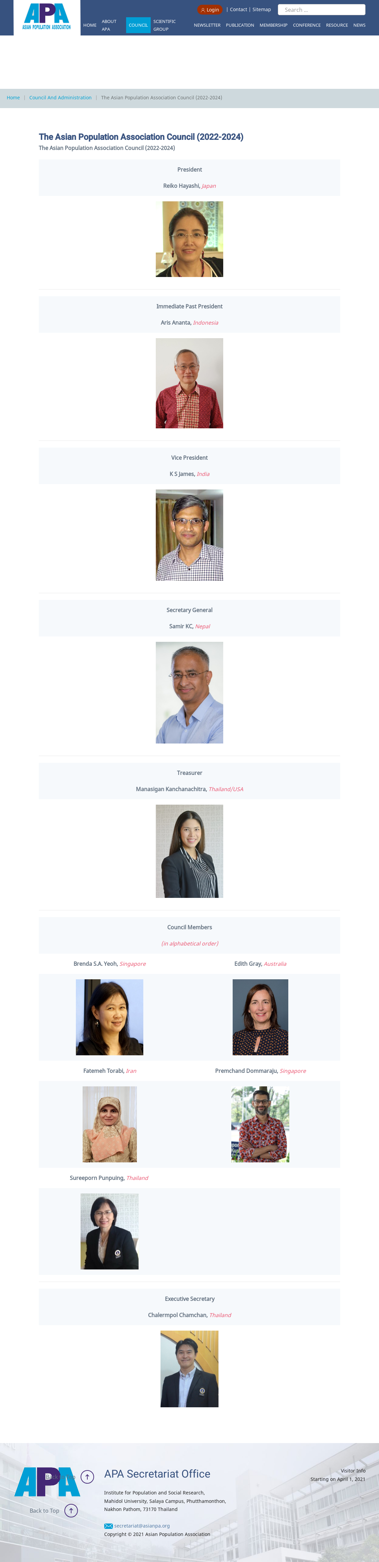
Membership (274, 25)
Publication (240, 25)
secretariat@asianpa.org (142, 1525)
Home (89, 25)
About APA (109, 25)
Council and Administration (60, 97)
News (359, 25)
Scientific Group (164, 25)
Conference (307, 25)
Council (138, 25)
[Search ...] (322, 9)
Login (210, 9)
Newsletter (207, 25)
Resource (337, 25)
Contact (238, 9)
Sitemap (262, 9)
